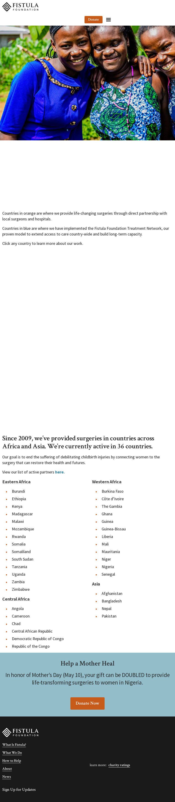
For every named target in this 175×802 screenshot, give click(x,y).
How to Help (11, 760)
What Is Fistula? (14, 744)
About (7, 768)
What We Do (12, 752)
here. (60, 472)
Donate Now (87, 703)
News (6, 776)
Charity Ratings (119, 765)
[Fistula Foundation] (20, 732)
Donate (152, 6)
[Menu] (167, 7)
